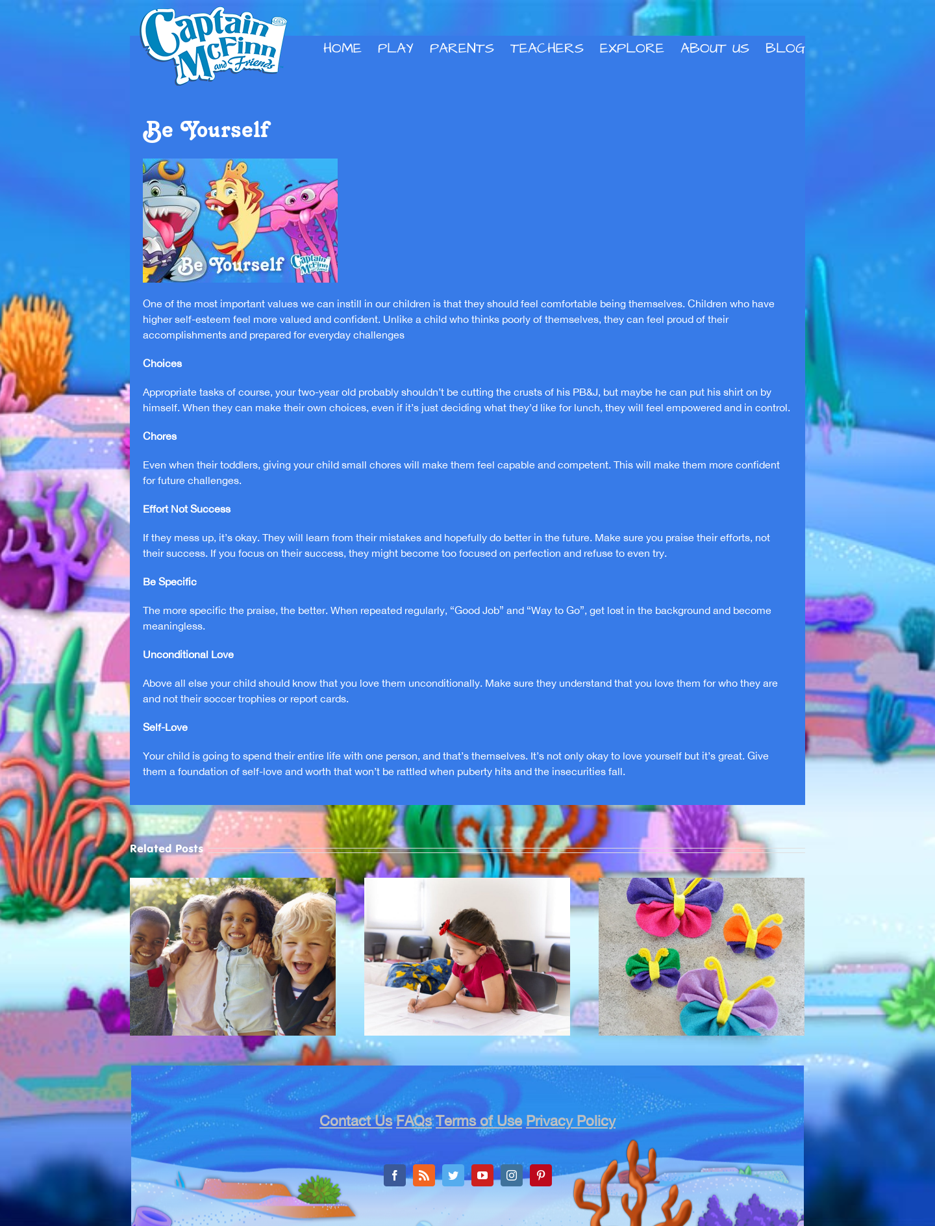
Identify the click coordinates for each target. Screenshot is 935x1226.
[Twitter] (453, 1175)
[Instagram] (512, 1175)
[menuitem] (350, 49)
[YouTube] (482, 1175)
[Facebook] (395, 1175)
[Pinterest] (541, 1175)
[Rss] (424, 1175)
